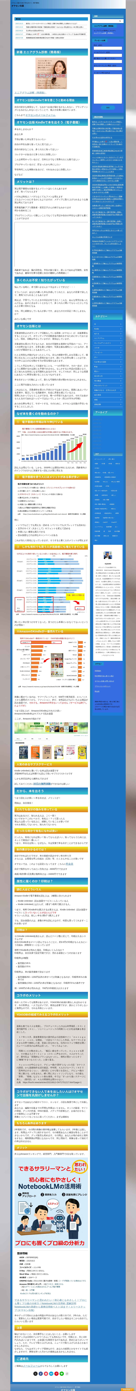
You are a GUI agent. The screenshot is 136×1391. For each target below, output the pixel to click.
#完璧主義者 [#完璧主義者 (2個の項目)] (98, 446)
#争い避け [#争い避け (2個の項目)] (111, 418)
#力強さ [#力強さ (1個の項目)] (97, 428)
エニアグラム (98, 298)
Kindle (96, 288)
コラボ (96, 307)
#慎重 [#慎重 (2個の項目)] (96, 455)
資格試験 (97, 364)
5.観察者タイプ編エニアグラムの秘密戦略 (106, 249)
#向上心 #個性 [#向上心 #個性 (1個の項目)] (115, 441)
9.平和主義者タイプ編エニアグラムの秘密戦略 (107, 232)
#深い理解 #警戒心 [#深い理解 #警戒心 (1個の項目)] (100, 464)
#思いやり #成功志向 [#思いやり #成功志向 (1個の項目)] (101, 450)
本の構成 (97, 340)
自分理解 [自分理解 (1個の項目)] (117, 491)
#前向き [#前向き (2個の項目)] (117, 423)
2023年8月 (96, 397)
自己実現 (97, 354)
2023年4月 (96, 408)
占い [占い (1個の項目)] (116, 486)
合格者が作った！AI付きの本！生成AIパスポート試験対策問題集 (107, 199)
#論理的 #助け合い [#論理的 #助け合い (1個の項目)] (108, 477)
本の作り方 (98, 336)
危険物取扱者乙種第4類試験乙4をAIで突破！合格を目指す (45, 38)
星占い (96, 331)
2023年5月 (96, 404)
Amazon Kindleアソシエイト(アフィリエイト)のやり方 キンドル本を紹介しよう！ (108, 227)
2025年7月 (96, 386)
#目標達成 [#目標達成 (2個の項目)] (98, 473)
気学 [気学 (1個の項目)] (109, 491)
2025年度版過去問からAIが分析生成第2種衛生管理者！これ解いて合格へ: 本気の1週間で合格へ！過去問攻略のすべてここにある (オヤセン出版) (107, 181)
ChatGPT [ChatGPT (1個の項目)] (114, 482)
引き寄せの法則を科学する (35, 30)
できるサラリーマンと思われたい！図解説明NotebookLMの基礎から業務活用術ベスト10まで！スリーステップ (107, 191)
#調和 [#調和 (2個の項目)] (117, 473)
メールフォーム (30, 1360)
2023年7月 (96, 400)
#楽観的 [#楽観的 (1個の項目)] (97, 459)
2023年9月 (96, 393)
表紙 (95, 359)
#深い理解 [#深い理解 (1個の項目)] (106, 459)
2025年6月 (96, 390)
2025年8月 (96, 383)
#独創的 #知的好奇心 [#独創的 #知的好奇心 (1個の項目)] (101, 468)
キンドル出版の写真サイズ (101, 222)
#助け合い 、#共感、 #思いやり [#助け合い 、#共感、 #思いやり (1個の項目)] (104, 432)
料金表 (69, 863)
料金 (95, 326)
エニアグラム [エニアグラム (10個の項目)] (99, 486)
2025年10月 (97, 379)
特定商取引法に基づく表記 (103, 635)
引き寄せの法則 (99, 321)
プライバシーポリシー (102, 645)
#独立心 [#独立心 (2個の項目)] (113, 468)
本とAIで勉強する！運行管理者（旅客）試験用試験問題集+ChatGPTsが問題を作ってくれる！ (107, 212)
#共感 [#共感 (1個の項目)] (103, 423)
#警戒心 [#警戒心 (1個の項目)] (97, 482)
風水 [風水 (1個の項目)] (96, 500)
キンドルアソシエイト (101, 303)
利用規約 (98, 630)
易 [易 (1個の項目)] (104, 491)
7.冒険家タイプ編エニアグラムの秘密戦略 (106, 241)
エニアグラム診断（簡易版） (103, 33)
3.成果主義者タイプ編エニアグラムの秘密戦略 (107, 257)
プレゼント (98, 312)
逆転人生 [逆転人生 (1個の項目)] (106, 495)
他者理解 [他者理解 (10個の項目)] (109, 486)
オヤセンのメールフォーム (38, 114)
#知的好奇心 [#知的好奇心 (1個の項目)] (108, 473)
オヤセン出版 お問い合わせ (104, 640)
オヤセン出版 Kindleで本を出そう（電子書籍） (68, 1381)
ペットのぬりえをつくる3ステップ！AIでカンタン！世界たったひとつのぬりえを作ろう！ (107, 153)
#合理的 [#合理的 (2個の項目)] (97, 441)
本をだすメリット (100, 345)
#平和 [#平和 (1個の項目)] (107, 446)
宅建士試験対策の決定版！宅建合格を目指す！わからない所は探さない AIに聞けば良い (55, 27)
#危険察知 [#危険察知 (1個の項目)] (98, 437)
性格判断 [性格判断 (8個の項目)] (97, 491)
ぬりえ (96, 293)
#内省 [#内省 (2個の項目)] (110, 423)
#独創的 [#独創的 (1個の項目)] (112, 464)
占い (95, 317)
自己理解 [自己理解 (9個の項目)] (97, 495)
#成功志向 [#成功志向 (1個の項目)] (105, 455)
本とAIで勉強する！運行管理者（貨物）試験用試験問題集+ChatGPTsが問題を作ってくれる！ (107, 206)
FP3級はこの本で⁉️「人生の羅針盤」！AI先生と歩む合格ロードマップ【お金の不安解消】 (56, 34)
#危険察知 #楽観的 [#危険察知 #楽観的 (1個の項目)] (110, 437)
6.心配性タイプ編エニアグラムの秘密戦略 (106, 245)
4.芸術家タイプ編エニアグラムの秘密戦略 (106, 253)
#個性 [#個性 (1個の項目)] (96, 423)
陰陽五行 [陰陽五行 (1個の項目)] (115, 495)
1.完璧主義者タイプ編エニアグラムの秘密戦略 (107, 265)
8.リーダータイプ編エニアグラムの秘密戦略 (106, 237)
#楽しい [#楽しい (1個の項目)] (113, 455)
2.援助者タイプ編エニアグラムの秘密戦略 (106, 261)
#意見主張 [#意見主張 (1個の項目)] (114, 450)
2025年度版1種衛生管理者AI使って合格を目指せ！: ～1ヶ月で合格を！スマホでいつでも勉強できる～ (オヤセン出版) (107, 170)
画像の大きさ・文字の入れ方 (103, 350)
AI (95, 284)
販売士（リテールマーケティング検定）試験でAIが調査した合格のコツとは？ (51, 23)
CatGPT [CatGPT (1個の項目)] (105, 482)
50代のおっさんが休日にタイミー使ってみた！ (107, 218)
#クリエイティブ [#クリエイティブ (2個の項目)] (100, 418)
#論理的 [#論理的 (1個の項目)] (97, 477)
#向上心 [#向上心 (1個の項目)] (105, 441)
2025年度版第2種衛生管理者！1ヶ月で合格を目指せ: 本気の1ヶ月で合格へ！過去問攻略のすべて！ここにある (108, 161)
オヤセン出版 (17, 6)
